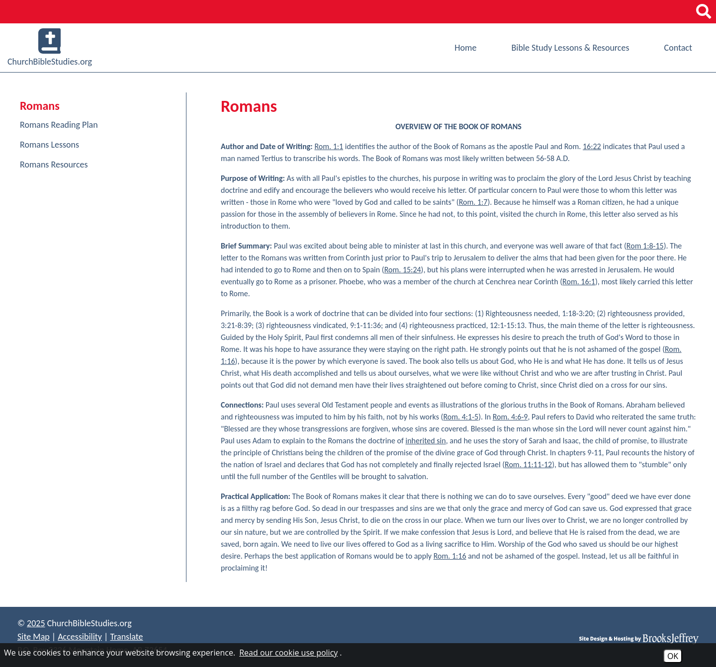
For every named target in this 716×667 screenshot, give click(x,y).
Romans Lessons (49, 144)
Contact (678, 47)
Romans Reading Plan (59, 124)
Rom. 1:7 (473, 202)
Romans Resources (54, 164)
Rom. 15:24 (402, 269)
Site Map (33, 636)
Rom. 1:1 (328, 146)
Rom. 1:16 (450, 556)
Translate (126, 636)
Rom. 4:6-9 (510, 416)
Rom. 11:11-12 (528, 464)
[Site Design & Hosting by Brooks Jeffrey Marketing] (639, 638)
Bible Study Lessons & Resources (570, 47)
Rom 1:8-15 (645, 245)
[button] (703, 11)
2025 (36, 623)
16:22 (592, 146)
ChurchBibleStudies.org (49, 47)
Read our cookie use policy (288, 652)
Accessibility (80, 636)
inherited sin (425, 440)
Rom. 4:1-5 (460, 416)
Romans (40, 105)
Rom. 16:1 (578, 281)
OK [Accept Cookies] (672, 656)
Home (465, 47)
